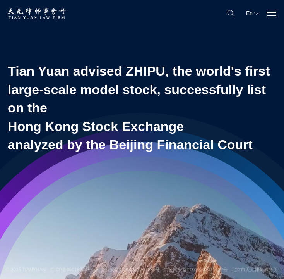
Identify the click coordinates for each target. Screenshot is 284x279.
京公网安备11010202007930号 (128, 269)
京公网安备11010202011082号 (196, 269)
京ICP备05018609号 (71, 269)
